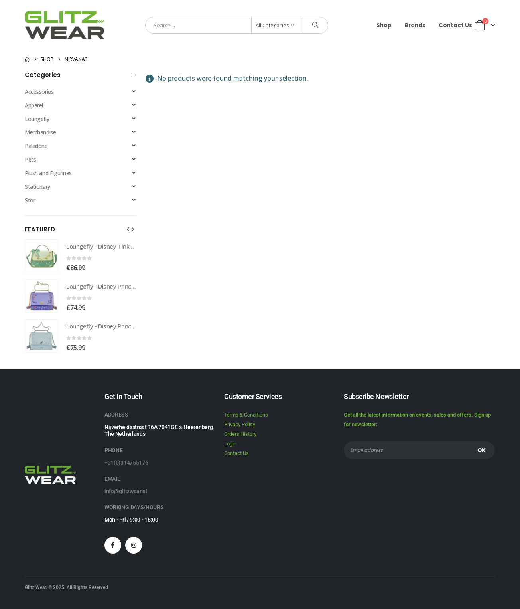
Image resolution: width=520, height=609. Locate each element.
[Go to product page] (41, 256)
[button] (128, 229)
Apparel (34, 105)
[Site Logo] (64, 25)
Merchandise (40, 132)
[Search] (315, 25)
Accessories (39, 91)
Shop (384, 25)
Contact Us (455, 25)
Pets (30, 159)
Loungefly (37, 119)
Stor (30, 200)
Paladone (36, 146)
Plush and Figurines (48, 173)
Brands (415, 25)
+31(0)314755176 (126, 462)
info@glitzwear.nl (125, 491)
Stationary (37, 186)
